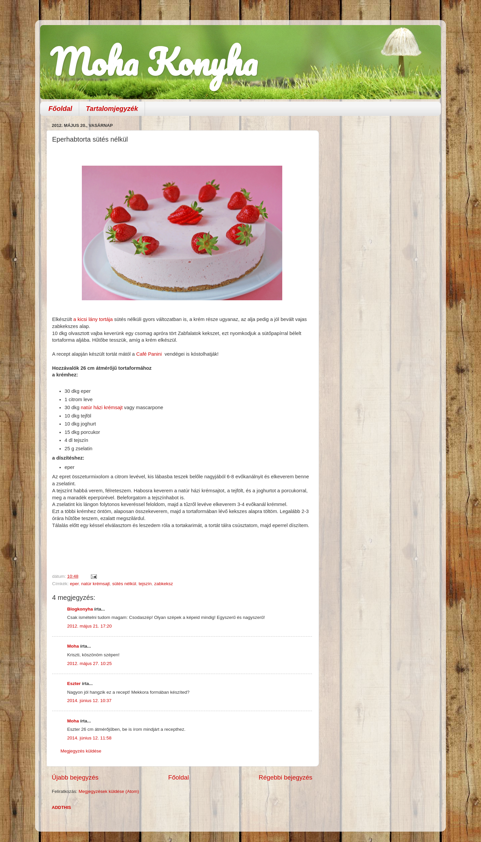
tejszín (145, 583)
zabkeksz (163, 583)
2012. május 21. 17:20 (89, 626)
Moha (73, 646)
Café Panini (149, 354)
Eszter (74, 683)
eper (74, 583)
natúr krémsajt (95, 583)
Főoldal (60, 108)
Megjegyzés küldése (80, 750)
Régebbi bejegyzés (285, 777)
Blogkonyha (80, 609)
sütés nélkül (124, 583)
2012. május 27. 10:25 (89, 663)
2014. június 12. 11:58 (89, 737)
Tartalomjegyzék (112, 108)
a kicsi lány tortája (93, 319)
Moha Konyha (153, 61)
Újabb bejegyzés (75, 777)
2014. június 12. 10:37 (89, 700)
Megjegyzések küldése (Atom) (108, 791)
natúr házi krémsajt (102, 407)
